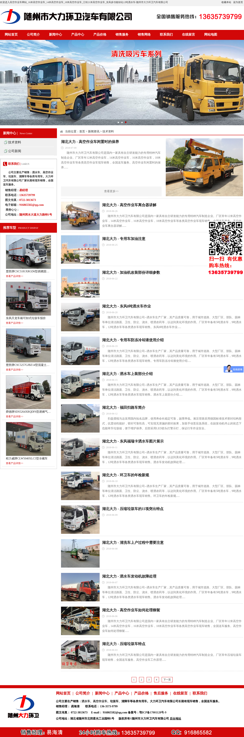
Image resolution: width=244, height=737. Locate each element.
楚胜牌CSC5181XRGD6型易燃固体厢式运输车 (34, 271)
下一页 (167, 679)
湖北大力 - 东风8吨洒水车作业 (126, 306)
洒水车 (86, 701)
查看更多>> (111, 191)
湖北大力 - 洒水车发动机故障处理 (129, 576)
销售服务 (122, 34)
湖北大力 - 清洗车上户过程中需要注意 (133, 543)
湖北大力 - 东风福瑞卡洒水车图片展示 (133, 441)
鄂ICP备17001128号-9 (152, 712)
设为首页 (238, 2)
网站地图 (210, 34)
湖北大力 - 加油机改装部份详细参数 (131, 272)
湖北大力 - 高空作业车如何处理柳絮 (131, 610)
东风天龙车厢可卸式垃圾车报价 (26, 318)
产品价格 (99, 34)
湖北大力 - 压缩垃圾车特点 (123, 644)
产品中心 (77, 34)
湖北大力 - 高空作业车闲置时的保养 (90, 142)
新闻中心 (55, 34)
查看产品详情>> (14, 276)
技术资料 (14, 142)
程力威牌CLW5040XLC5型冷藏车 (27, 458)
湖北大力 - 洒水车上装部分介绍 (127, 374)
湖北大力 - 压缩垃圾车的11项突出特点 (132, 509)
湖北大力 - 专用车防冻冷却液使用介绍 (133, 340)
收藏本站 (226, 2)
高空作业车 (100, 701)
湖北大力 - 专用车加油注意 (123, 239)
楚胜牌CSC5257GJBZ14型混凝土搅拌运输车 (33, 364)
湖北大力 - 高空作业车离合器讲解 (129, 205)
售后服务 (161, 693)
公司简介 (33, 34)
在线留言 (188, 34)
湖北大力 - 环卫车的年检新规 (125, 475)
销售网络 (144, 34)
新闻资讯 (93, 131)
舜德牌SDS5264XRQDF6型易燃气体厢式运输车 (35, 411)
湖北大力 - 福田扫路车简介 (123, 408)
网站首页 (11, 34)
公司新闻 (14, 151)
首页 (82, 131)
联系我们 (166, 34)
